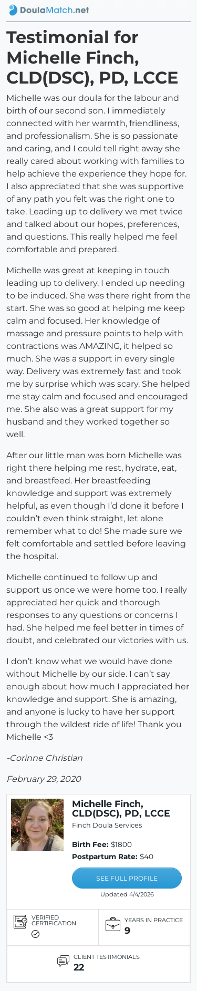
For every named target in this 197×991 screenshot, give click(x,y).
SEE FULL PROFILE (127, 878)
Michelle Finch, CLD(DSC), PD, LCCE (121, 808)
